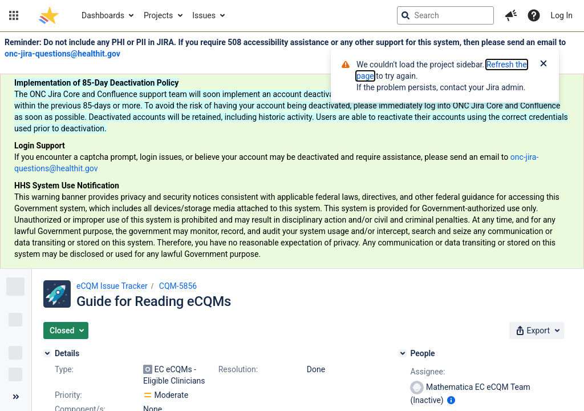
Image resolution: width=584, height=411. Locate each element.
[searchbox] (445, 15)
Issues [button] (204, 15)
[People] (403, 353)
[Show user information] (451, 400)
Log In (562, 15)
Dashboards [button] (103, 15)
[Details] (47, 353)
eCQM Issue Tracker (112, 286)
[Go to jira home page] (48, 15)
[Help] (534, 15)
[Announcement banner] (292, 150)
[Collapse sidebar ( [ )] (16, 396)
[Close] (543, 64)
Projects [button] (158, 15)
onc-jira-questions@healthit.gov (62, 53)
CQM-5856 (178, 286)
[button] (14, 15)
